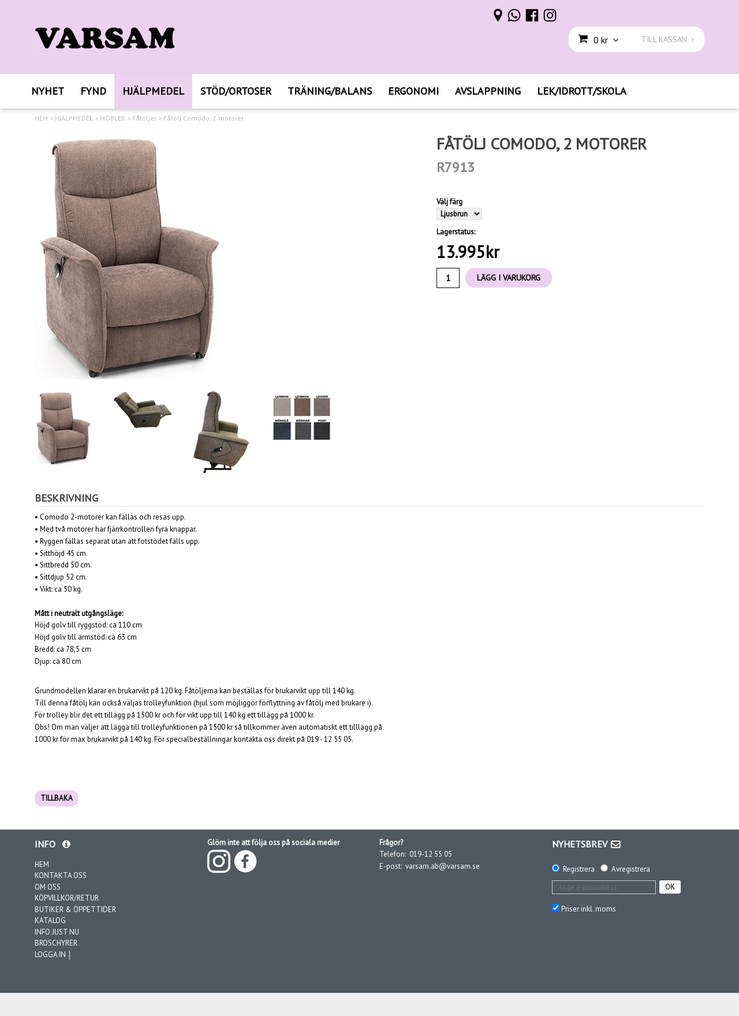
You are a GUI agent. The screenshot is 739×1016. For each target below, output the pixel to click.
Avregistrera (630, 869)
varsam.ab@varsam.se (442, 866)
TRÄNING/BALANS (330, 91)
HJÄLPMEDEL (153, 91)
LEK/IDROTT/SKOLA (581, 91)
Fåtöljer (144, 118)
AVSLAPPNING (488, 91)
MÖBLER (112, 118)
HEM (41, 118)
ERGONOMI (413, 91)
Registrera (579, 869)
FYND (93, 91)
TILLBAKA (56, 798)
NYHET (47, 91)
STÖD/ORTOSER (235, 91)
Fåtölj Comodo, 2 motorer (203, 118)
